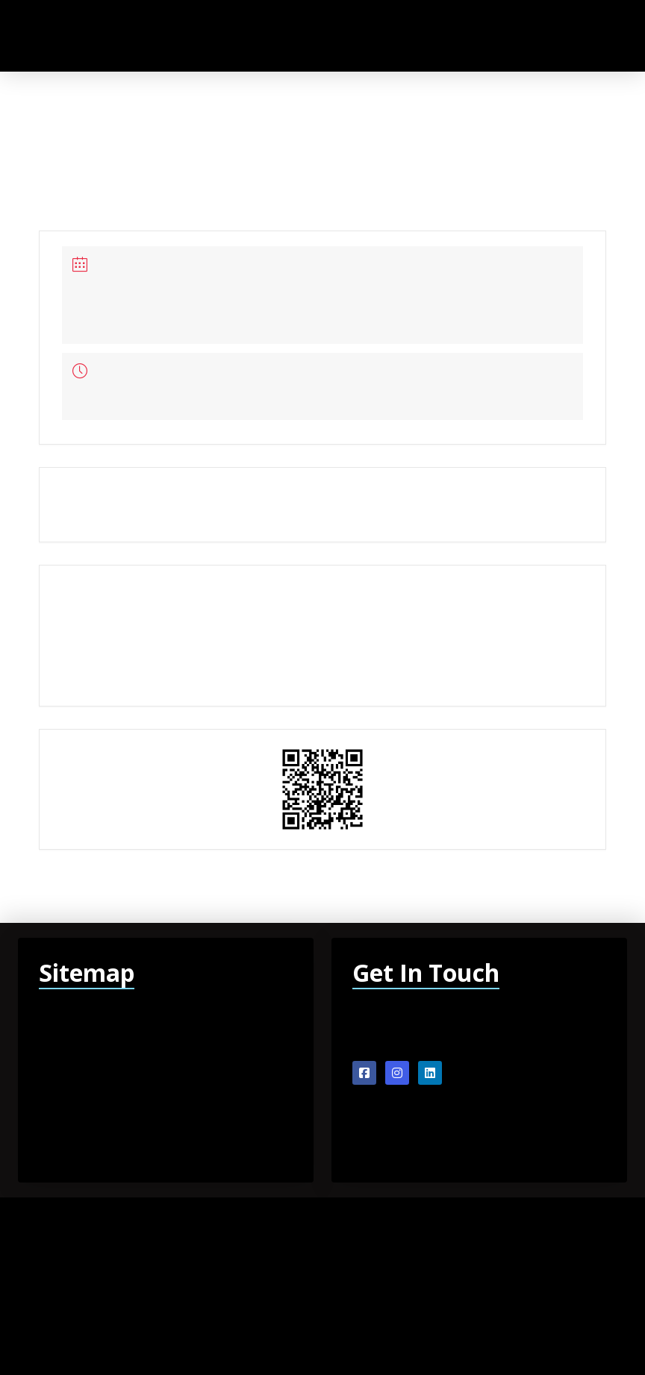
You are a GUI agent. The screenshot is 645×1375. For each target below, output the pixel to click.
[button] (578, 35)
